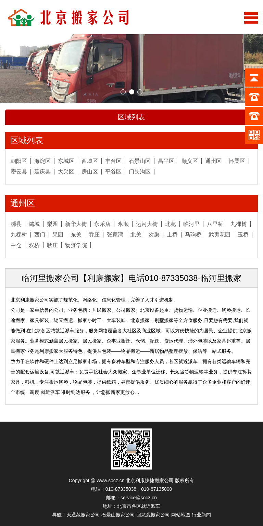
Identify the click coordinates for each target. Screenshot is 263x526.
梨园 (52, 224)
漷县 (16, 224)
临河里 (191, 224)
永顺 (123, 224)
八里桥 (215, 224)
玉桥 (243, 235)
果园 (57, 235)
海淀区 (42, 161)
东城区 (66, 161)
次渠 (154, 235)
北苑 (170, 224)
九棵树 (238, 224)
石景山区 (140, 161)
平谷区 (113, 172)
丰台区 (113, 161)
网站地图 (180, 514)
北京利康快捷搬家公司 (150, 480)
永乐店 (102, 224)
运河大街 (147, 224)
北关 (135, 235)
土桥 (172, 235)
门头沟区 (140, 172)
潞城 (34, 224)
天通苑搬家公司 (83, 514)
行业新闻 (201, 514)
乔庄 (94, 235)
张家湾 (115, 235)
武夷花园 (219, 235)
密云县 (19, 172)
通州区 (213, 161)
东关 (76, 235)
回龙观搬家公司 (153, 514)
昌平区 (166, 161)
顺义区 (189, 161)
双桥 (34, 245)
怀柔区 (237, 161)
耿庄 (52, 245)
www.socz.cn (111, 480)
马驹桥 (193, 235)
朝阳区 (19, 161)
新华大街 (76, 224)
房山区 (90, 172)
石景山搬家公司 (118, 514)
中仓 (16, 245)
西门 (39, 235)
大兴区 (66, 172)
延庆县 (42, 172)
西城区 (90, 161)
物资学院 (76, 245)
